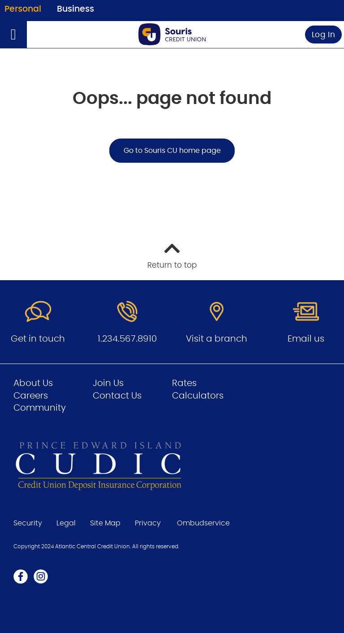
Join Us (108, 383)
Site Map (105, 523)
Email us (306, 338)
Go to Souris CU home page (172, 150)
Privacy (148, 523)
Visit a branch (216, 338)
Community (39, 407)
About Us (33, 383)
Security (27, 523)
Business (75, 9)
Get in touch (38, 338)
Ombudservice (203, 523)
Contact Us (117, 395)
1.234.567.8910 (127, 338)
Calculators (198, 395)
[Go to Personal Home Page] (172, 34)
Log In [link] (323, 35)
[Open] (13, 34)
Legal (66, 523)
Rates (184, 383)
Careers (30, 395)
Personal (22, 9)
